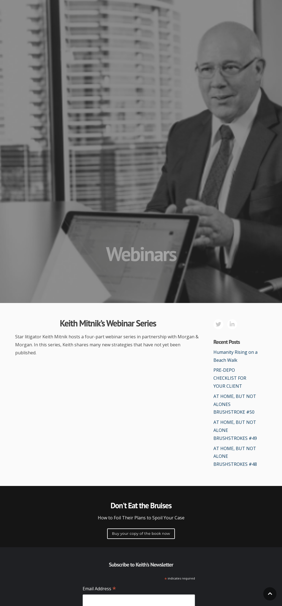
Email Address (99, 589)
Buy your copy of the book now (141, 533)
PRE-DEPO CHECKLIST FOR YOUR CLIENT (229, 378)
